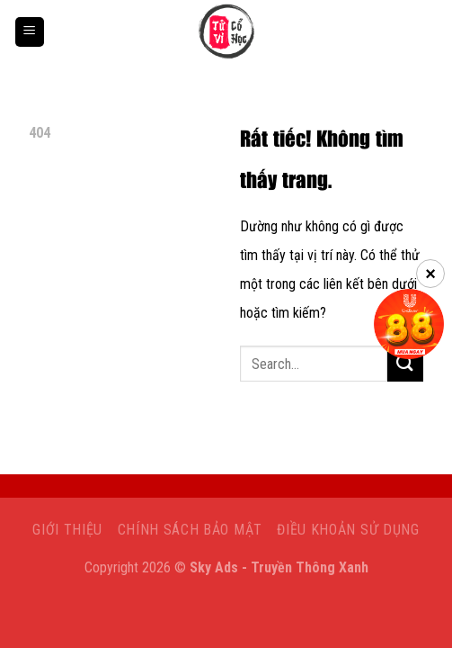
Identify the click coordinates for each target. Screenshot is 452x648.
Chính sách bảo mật (190, 529)
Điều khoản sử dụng (348, 529)
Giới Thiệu (67, 529)
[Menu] (29, 32)
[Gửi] (405, 364)
